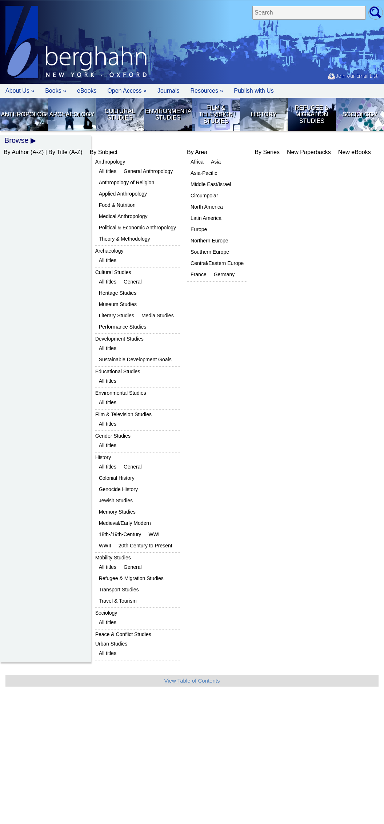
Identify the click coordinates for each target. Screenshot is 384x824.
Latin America (206, 218)
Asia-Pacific (204, 173)
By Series (267, 152)
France (199, 274)
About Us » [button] (19, 91)
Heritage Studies (118, 293)
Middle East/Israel (211, 184)
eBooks (86, 91)
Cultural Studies (120, 114)
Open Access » (127, 91)
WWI (153, 534)
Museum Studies (118, 304)
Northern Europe (209, 241)
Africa (197, 162)
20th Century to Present (145, 545)
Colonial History (117, 478)
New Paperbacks (309, 152)
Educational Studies (117, 371)
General (133, 282)
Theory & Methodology (124, 239)
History (264, 114)
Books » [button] (55, 91)
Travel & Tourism (118, 601)
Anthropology (24, 114)
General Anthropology (148, 171)
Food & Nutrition (117, 205)
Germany (224, 274)
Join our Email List (352, 76)
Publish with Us (253, 91)
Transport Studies (119, 589)
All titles (107, 171)
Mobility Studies (113, 557)
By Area (197, 152)
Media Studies (157, 315)
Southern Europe (210, 252)
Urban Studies (111, 644)
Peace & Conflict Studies (123, 634)
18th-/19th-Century (120, 534)
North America (207, 207)
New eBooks (354, 152)
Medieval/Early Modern (125, 523)
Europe (199, 229)
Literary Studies (116, 315)
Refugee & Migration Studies (311, 114)
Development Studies (119, 339)
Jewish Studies (116, 500)
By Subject (103, 152)
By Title (57, 152)
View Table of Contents (192, 681)
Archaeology (72, 114)
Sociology (359, 114)
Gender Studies (113, 436)
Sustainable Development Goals (135, 359)
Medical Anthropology (123, 216)
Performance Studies (123, 327)
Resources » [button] (206, 91)
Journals (168, 91)
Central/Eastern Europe (217, 263)
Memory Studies (117, 512)
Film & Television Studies (216, 114)
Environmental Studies (168, 114)
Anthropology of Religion (127, 182)
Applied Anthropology (123, 194)
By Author (16, 152)
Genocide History (118, 489)
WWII (105, 545)
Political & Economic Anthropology (137, 227)
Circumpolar (204, 195)
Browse (16, 140)
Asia (216, 162)
